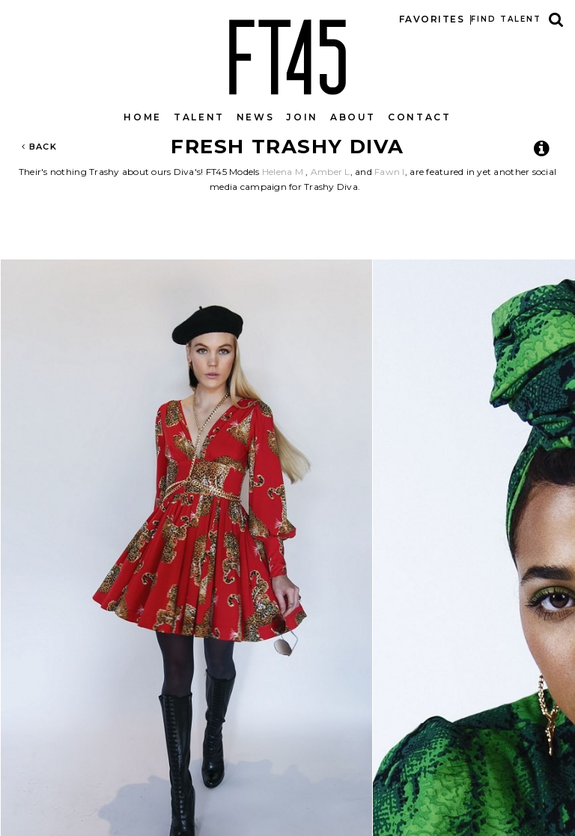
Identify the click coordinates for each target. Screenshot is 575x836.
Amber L (330, 171)
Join (302, 117)
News (256, 117)
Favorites (431, 19)
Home (143, 117)
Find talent (506, 19)
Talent (199, 117)
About (353, 117)
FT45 (287, 54)
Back (39, 146)
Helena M (282, 171)
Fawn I (389, 171)
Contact (419, 117)
